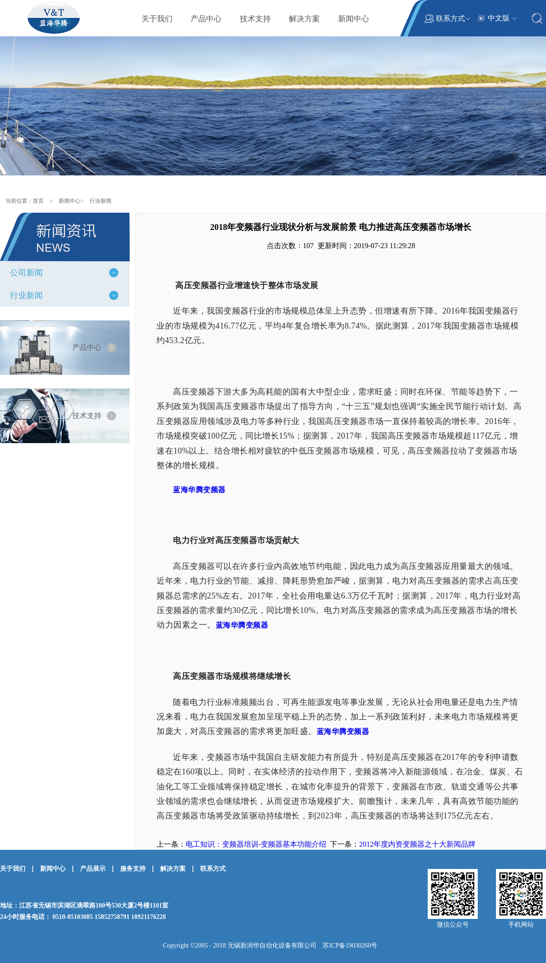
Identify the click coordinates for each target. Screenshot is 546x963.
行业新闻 (100, 201)
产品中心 (86, 347)
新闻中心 (70, 201)
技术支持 (86, 415)
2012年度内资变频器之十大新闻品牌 (417, 844)
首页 (38, 201)
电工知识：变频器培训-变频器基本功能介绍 (256, 844)
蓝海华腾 (199, 490)
